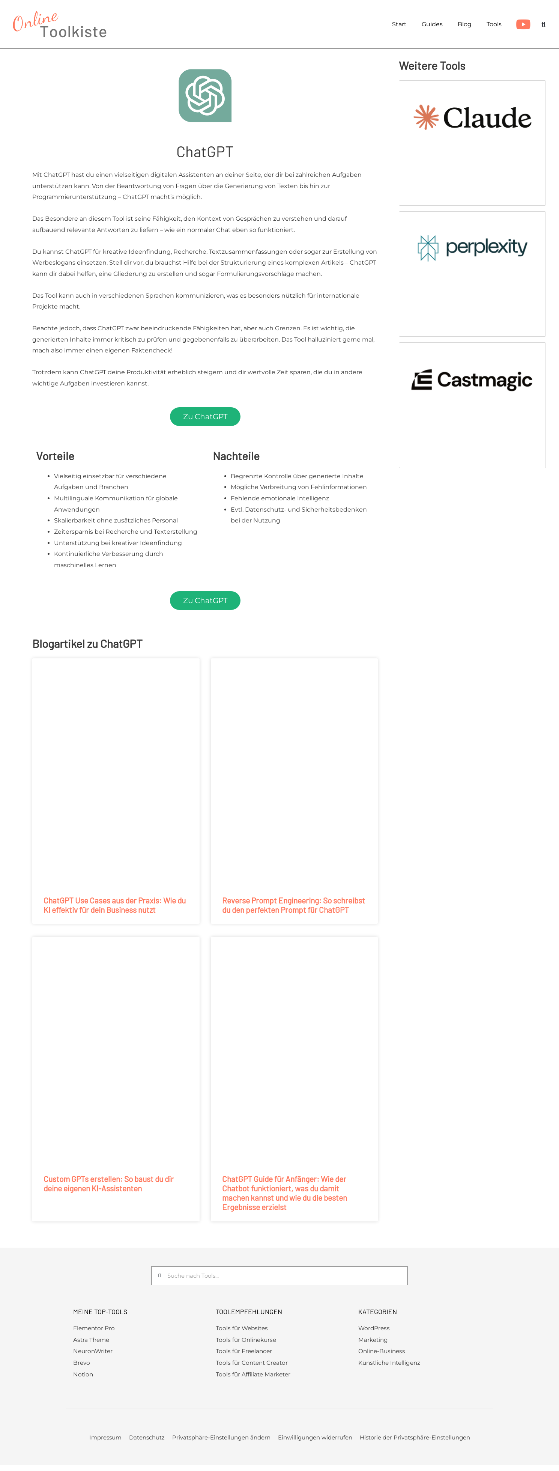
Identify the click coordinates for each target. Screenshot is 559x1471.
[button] (543, 24)
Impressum (105, 1439)
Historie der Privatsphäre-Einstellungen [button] (415, 1439)
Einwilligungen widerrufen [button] (315, 1439)
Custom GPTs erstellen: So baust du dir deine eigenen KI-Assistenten (109, 1183)
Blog (465, 24)
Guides (432, 24)
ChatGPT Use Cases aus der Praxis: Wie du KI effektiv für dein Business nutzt (115, 905)
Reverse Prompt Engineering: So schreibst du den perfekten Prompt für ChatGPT (293, 905)
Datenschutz (147, 1439)
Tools (494, 24)
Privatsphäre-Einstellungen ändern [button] (221, 1439)
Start (399, 24)
